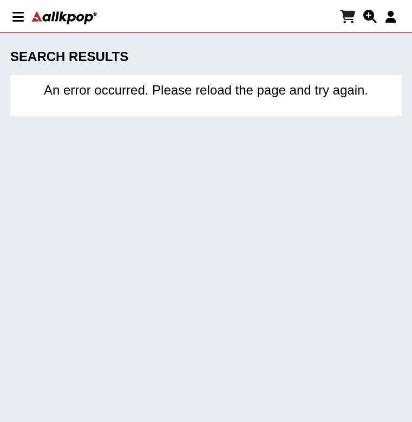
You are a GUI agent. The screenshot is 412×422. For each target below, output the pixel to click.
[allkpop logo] (64, 18)
